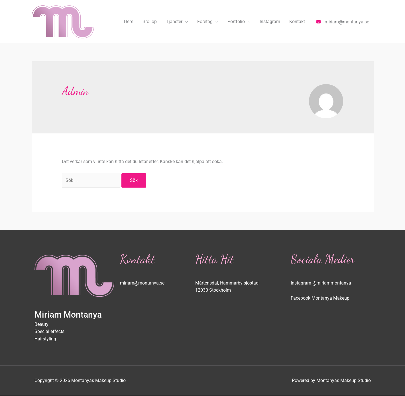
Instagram (270, 21)
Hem (128, 21)
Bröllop (150, 21)
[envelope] (342, 22)
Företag (205, 21)
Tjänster (174, 21)
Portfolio (236, 21)
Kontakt (297, 21)
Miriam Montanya (68, 315)
